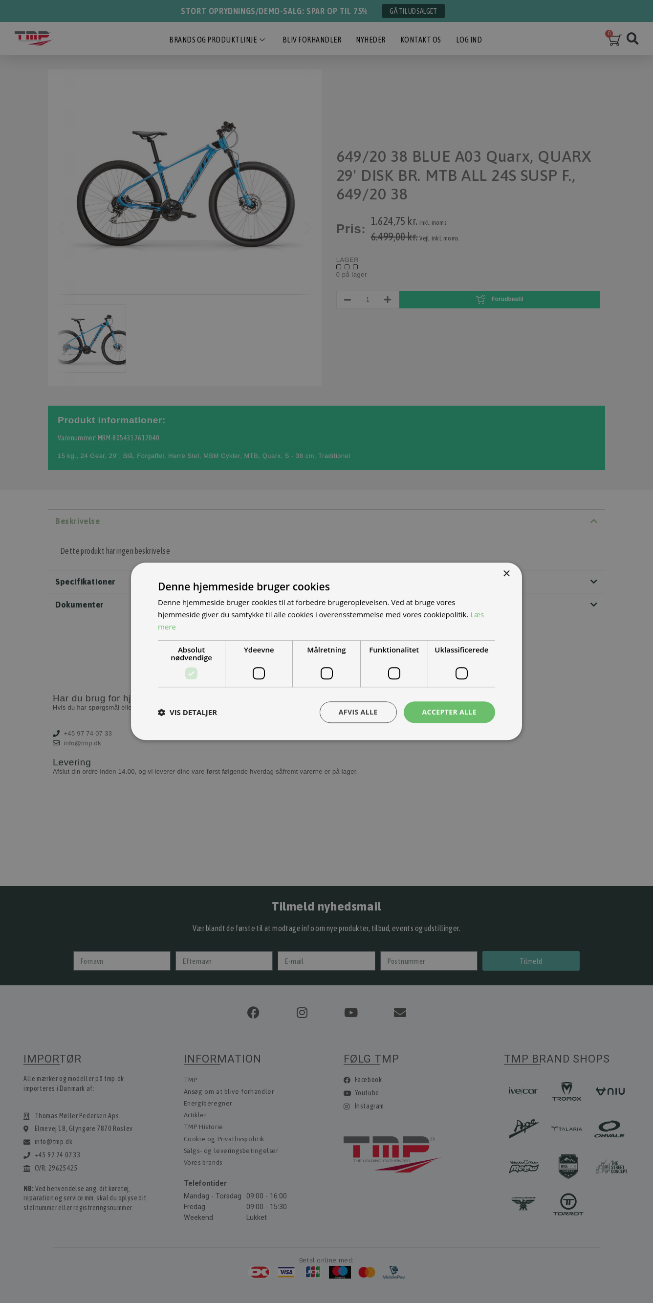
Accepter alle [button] (449, 712)
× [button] (506, 574)
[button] (187, 712)
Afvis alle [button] (358, 712)
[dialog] (326, 651)
